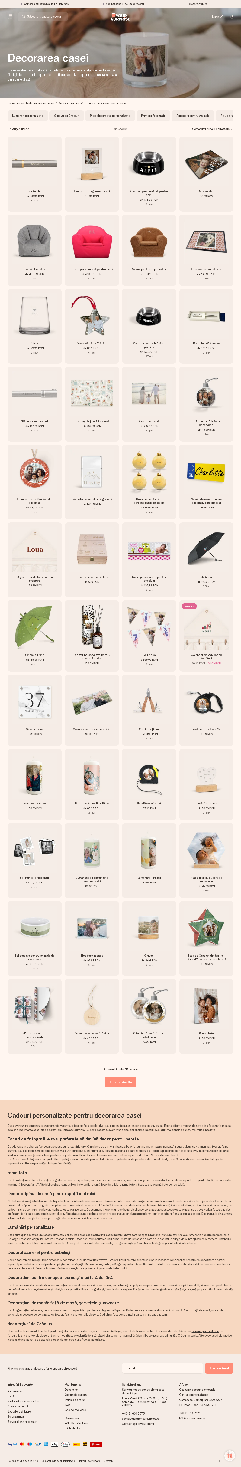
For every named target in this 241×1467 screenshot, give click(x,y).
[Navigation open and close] (10, 16)
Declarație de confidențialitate (58, 1460)
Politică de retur (75, 1400)
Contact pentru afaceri (193, 1394)
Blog (68, 1405)
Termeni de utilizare (89, 1460)
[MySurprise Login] (218, 16)
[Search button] (23, 16)
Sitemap (108, 1460)
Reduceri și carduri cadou (23, 1401)
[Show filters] (18, 129)
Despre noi (71, 1389)
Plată (11, 1396)
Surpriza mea (16, 1416)
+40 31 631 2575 (133, 1413)
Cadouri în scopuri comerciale (197, 1389)
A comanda (15, 1391)
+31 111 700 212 (189, 1413)
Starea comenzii (18, 1406)
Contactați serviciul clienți (138, 1424)
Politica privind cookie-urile (23, 1460)
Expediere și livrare (19, 1411)
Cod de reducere (75, 1410)
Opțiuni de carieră (76, 1394)
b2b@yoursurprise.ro (192, 1418)
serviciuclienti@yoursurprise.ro (140, 1418)
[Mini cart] (229, 16)
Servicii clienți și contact (22, 1421)
